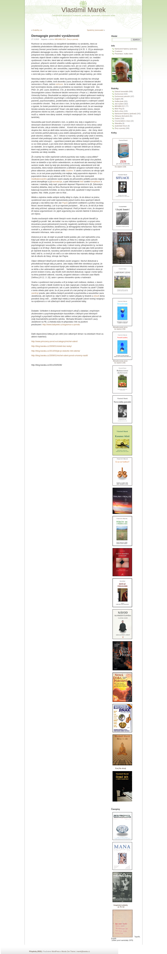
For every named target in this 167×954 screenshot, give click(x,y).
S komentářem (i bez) (122, 121)
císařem (69, 170)
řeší (81, 181)
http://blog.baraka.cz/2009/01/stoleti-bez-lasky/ (51, 346)
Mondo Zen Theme (68, 951)
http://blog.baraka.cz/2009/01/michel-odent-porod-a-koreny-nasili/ (59, 355)
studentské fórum (121, 126)
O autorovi (118, 51)
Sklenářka (118, 123)
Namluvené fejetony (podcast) (125, 114)
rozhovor (59, 84)
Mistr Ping (118, 109)
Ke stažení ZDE (118, 167)
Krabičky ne (37, 30)
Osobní (117, 118)
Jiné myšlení (119, 104)
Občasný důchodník (122, 116)
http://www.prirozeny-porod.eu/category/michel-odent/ (54, 341)
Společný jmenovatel (95, 30)
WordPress (56, 951)
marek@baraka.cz (83, 951)
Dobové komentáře (122, 91)
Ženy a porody (72, 39)
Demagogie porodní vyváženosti (55, 35)
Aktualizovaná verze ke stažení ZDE (119, 328)
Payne (65, 203)
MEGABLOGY (60, 39)
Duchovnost (119, 94)
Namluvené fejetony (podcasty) (126, 49)
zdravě (96, 296)
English (117, 99)
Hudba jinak (119, 101)
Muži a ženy (119, 111)
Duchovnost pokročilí (122, 96)
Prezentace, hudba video (124, 54)
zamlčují (35, 293)
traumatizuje (57, 181)
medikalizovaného (39, 179)
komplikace (95, 181)
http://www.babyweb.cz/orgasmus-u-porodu (61, 324)
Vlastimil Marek (83, 9)
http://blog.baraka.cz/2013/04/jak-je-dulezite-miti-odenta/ (55, 351)
